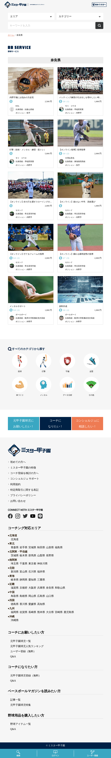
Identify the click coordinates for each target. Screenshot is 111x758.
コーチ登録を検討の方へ (24, 473)
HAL (17, 106)
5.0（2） (17, 258)
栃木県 (23, 555)
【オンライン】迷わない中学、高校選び (77, 202)
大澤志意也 (69, 158)
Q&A (13, 656)
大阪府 (32, 587)
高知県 (41, 604)
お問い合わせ (18, 500)
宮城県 (32, 547)
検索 (99, 25)
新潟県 (15, 571)
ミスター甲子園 (56, 745)
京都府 (23, 587)
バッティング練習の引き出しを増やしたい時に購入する (80, 97)
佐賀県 (23, 612)
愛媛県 (32, 604)
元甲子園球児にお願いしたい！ (23, 423)
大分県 (50, 612)
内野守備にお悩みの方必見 (22, 97)
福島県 (59, 547)
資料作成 (63, 306)
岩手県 (23, 547)
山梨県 (41, 555)
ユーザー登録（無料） (23, 651)
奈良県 (50, 587)
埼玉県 (15, 563)
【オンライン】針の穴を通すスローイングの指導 (31, 202)
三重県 (41, 579)
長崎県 (32, 612)
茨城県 (15, 555)
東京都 (32, 563)
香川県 (23, 604)
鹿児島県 (69, 612)
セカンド (19, 210)
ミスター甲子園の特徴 (23, 467)
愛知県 (32, 579)
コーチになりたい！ (55, 423)
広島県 (41, 595)
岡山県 (32, 595)
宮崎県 (59, 612)
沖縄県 (15, 620)
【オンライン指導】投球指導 (72, 150)
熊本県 (41, 612)
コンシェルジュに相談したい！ (87, 423)
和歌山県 (60, 587)
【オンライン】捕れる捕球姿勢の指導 (76, 254)
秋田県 (41, 547)
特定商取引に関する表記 (24, 489)
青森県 (15, 547)
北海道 (15, 539)
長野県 (50, 555)
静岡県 (23, 579)
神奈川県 (42, 563)
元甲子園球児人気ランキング (27, 646)
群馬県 (32, 555)
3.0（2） (67, 153)
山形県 (50, 547)
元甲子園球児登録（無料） (25, 675)
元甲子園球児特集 (20, 704)
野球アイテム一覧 (20, 723)
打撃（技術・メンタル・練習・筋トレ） (28, 150)
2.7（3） (67, 258)
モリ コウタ (70, 106)
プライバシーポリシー (23, 495)
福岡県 (15, 612)
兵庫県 (41, 587)
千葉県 (23, 563)
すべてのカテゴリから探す (26, 349)
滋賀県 (15, 587)
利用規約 (15, 484)
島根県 (23, 595)
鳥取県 (15, 595)
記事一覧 (15, 699)
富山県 (23, 571)
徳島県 (15, 604)
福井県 (41, 571)
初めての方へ (18, 461)
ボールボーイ (21, 315)
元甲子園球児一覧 (20, 641)
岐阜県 (15, 579)
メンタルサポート (18, 306)
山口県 (50, 595)
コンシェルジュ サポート (24, 478)
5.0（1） (67, 101)
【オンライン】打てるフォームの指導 (27, 254)
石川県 (32, 571)
